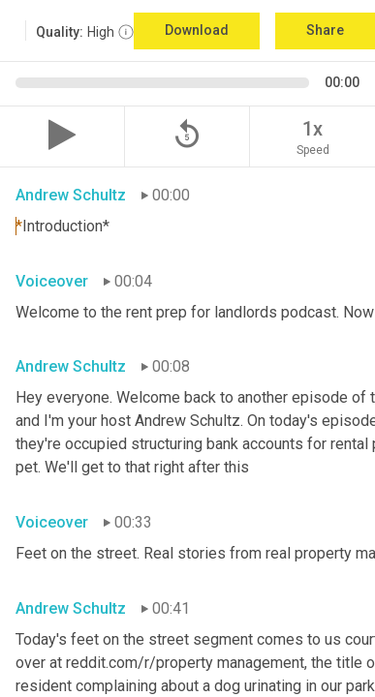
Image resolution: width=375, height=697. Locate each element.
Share (325, 30)
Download (197, 30)
